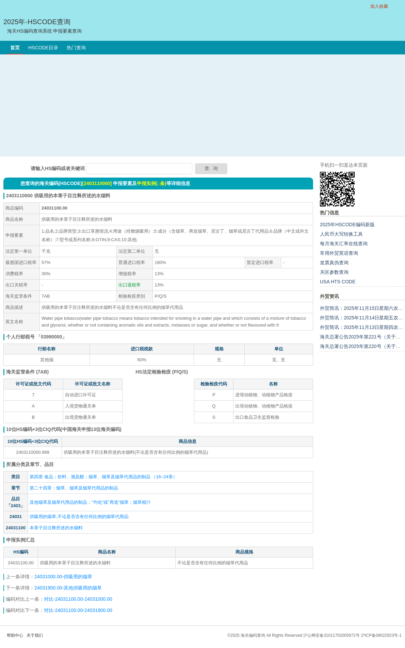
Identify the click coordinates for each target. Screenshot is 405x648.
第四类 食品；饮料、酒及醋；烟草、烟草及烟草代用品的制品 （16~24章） (103, 476)
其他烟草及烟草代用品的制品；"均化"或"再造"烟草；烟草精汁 (90, 502)
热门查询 (76, 47)
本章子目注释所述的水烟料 (56, 527)
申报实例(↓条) (151, 183)
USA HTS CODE (337, 281)
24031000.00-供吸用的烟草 (64, 576)
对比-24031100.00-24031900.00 (78, 610)
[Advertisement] (202, 105)
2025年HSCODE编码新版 (347, 224)
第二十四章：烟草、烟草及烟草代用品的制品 (74, 488)
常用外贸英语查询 (339, 253)
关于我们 (35, 635)
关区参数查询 (334, 272)
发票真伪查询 (334, 262)
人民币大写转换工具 (341, 234)
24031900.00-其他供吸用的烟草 (68, 588)
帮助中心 (15, 635)
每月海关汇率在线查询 (344, 243)
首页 (15, 47)
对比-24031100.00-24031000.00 (78, 599)
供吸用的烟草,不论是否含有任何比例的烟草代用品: (79, 516)
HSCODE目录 (43, 47)
